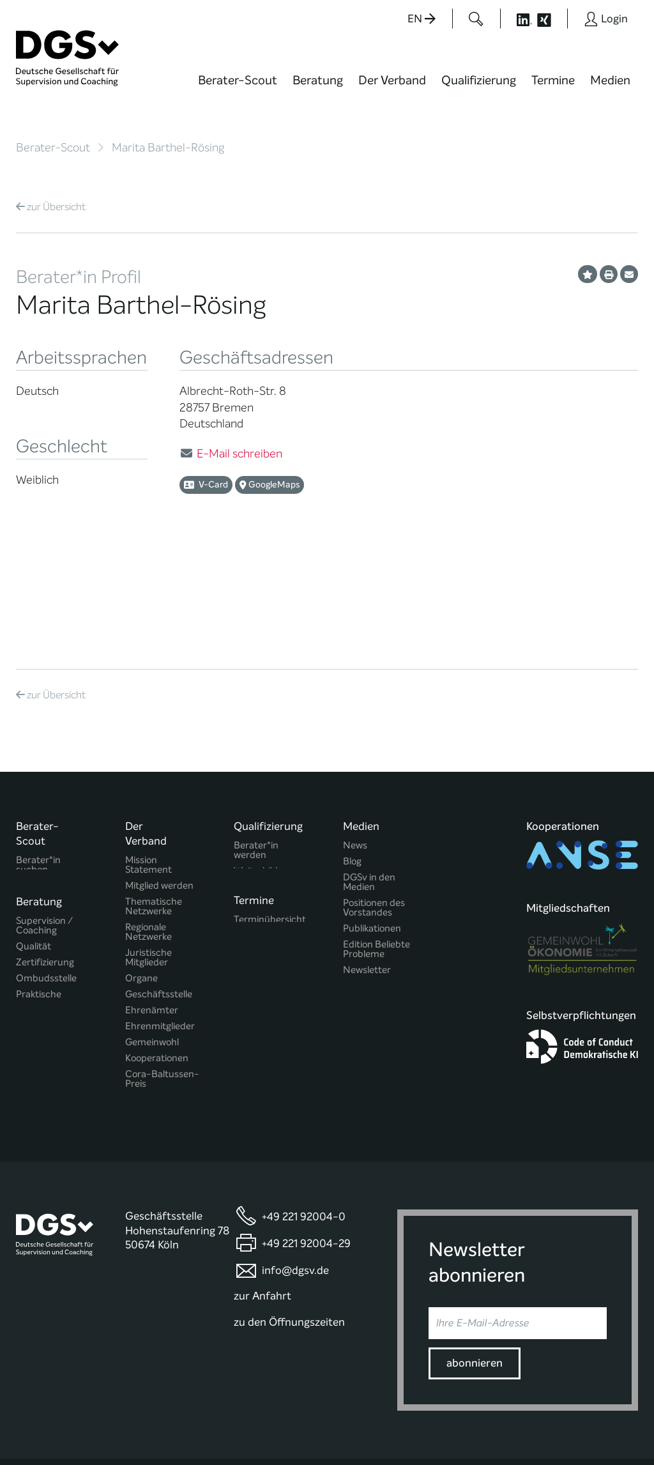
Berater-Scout (237, 80)
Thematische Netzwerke (153, 794)
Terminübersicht (270, 815)
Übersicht (51, 206)
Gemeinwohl (152, 930)
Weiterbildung (264, 759)
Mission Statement (148, 753)
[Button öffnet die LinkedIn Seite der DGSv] (517, 18)
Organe (141, 866)
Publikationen (372, 817)
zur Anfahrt (262, 1216)
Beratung (318, 80)
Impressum (613, 1417)
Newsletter (367, 858)
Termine (553, 80)
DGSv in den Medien (369, 770)
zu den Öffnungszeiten (289, 1243)
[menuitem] (237, 88)
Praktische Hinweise (38, 892)
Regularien (148, 988)
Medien (610, 80)
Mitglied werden (159, 774)
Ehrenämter (151, 898)
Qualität (33, 840)
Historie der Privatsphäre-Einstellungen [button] (491, 1428)
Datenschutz (550, 1417)
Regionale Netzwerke (148, 820)
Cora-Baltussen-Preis (162, 967)
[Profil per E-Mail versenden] (629, 274)
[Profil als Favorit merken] (587, 274)
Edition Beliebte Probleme (376, 837)
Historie (141, 1004)
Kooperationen (156, 946)
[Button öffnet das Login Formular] (605, 18)
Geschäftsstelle (158, 882)
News (355, 734)
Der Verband (392, 80)
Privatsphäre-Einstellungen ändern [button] (370, 1428)
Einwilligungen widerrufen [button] (598, 1428)
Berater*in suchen (38, 753)
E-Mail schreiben (239, 453)
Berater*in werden (256, 738)
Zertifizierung (45, 856)
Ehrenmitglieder (160, 914)
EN (421, 19)
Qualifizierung (478, 80)
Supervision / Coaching (44, 819)
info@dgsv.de (295, 1191)
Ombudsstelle (46, 872)
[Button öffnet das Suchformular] (476, 18)
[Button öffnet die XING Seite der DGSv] (551, 18)
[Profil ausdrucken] (609, 274)
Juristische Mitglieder (148, 845)
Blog (352, 750)
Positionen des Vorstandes (374, 796)
